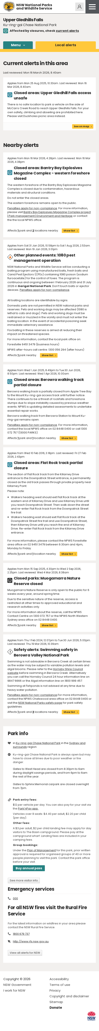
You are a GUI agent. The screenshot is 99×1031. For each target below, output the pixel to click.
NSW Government (17, 984)
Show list (69, 230)
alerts (65, 45)
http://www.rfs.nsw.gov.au (31, 941)
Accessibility (59, 979)
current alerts (67, 31)
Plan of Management (41, 850)
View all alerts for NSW (25, 953)
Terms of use (60, 984)
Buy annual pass (29, 868)
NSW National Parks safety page (40, 703)
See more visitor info (24, 880)
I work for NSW (14, 990)
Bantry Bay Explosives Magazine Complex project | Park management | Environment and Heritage (49, 214)
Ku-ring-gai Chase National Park (38, 743)
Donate (56, 1007)
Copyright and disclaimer (69, 996)
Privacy (55, 990)
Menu (16, 45)
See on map (81, 126)
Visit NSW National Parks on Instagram (16, 1024)
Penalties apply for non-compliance (32, 208)
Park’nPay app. (28, 809)
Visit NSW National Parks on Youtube (25, 1024)
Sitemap (56, 1002)
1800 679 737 (21, 934)
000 (15, 898)
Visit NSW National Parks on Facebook (7, 1024)
